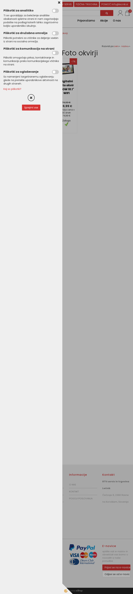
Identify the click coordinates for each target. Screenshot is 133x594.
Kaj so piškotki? (12, 89)
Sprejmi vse (31, 107)
